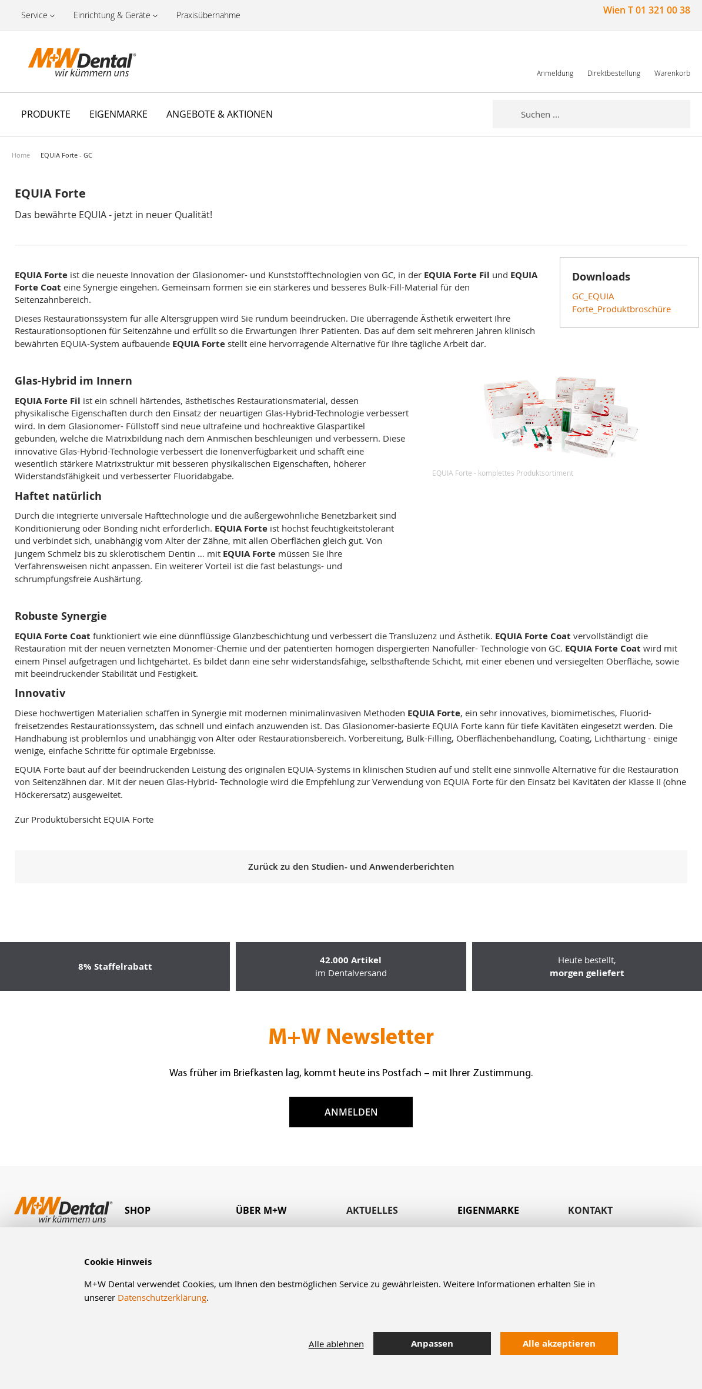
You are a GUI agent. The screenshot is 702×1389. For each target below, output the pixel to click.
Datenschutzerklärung (162, 1297)
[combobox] (605, 114)
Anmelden (351, 1112)
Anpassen (432, 1343)
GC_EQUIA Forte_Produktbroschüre (621, 302)
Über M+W (261, 1210)
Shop (138, 1210)
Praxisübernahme (208, 15)
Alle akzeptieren (559, 1343)
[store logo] (70, 62)
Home (21, 155)
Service (34, 15)
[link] (555, 61)
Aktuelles (372, 1210)
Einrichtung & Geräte (112, 15)
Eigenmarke (488, 1210)
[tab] (180, 1210)
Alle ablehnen (336, 1344)
